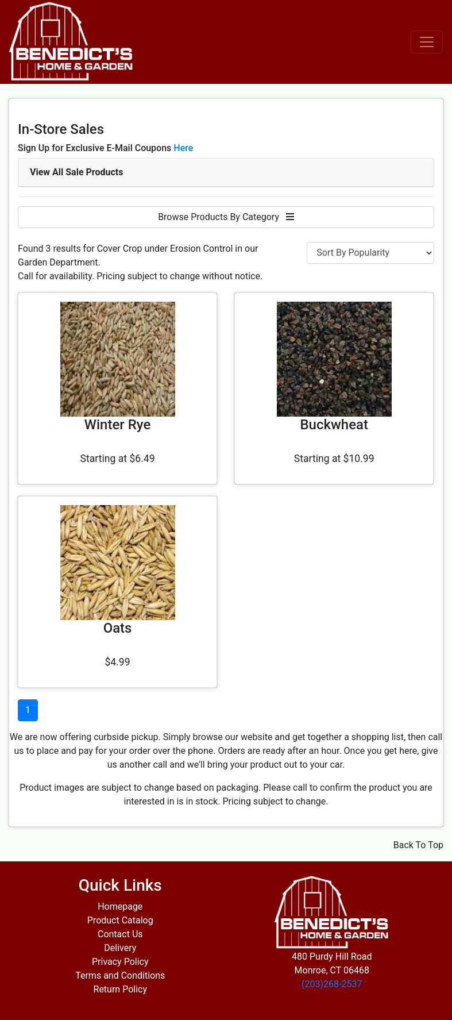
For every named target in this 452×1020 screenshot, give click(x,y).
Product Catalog (120, 920)
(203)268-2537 (332, 984)
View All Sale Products (76, 172)
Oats (117, 628)
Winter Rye (117, 425)
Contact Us (120, 934)
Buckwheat (334, 425)
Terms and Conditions (120, 975)
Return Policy (120, 989)
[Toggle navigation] (427, 41)
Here (183, 148)
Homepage (120, 906)
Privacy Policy (120, 961)
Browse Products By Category (226, 216)
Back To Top (418, 845)
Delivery (120, 947)
